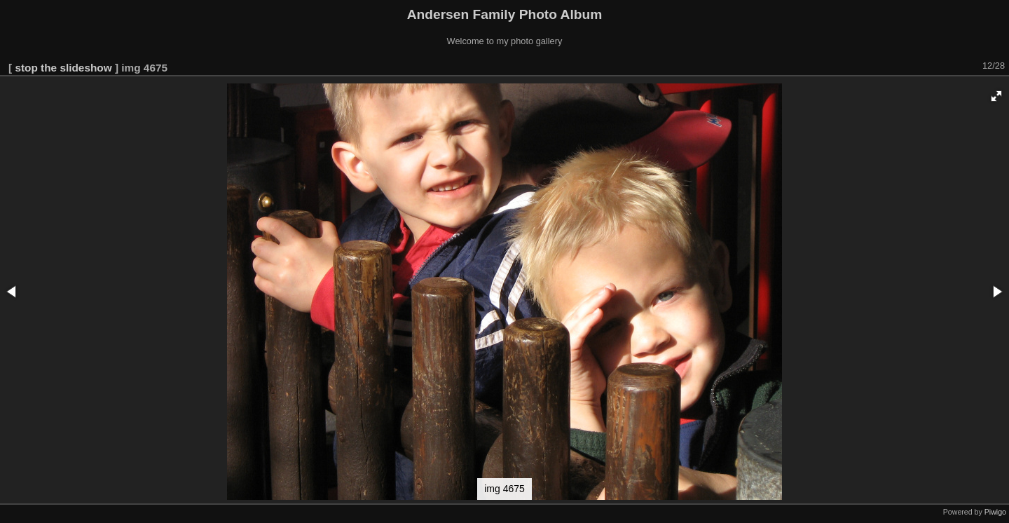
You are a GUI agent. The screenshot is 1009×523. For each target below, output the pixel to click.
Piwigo (995, 512)
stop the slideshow (63, 68)
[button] (996, 96)
